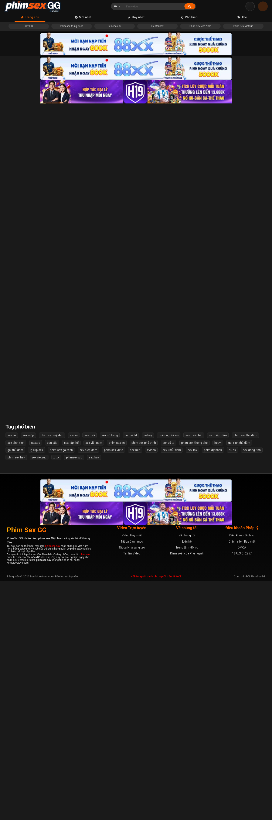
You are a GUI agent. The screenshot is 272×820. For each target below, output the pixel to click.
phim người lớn (168, 674)
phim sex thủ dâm (245, 674)
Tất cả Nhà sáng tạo (132, 787)
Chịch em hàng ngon (237, 295)
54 (157, 651)
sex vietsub (39, 696)
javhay (148, 674)
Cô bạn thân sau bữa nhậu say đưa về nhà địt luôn (102, 161)
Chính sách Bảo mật (242, 780)
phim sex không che (194, 682)
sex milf (135, 689)
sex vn (11, 674)
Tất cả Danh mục (132, 780)
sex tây (192, 689)
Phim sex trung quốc (71, 26)
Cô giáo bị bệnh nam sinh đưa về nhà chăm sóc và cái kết (35, 430)
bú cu (232, 689)
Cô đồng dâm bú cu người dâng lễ (170, 631)
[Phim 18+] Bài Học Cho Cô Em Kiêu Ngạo (34, 564)
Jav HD (29, 26)
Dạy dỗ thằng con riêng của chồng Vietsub (35, 363)
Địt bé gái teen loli (237, 228)
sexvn (74, 674)
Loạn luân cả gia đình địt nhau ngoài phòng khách (34, 228)
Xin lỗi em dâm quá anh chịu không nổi (237, 363)
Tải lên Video (131, 793)
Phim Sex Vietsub (243, 26)
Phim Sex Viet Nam (200, 26)
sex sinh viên (15, 682)
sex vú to (168, 682)
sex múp (28, 674)
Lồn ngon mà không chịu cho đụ (170, 363)
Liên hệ (187, 780)
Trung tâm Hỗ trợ (187, 787)
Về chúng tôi (187, 774)
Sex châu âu (115, 26)
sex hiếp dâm (218, 674)
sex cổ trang (110, 674)
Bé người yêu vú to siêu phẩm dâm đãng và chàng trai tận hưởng (34, 295)
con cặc (52, 682)
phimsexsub (74, 696)
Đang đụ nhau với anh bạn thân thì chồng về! (34, 497)
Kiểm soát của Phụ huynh (187, 793)
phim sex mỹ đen (52, 674)
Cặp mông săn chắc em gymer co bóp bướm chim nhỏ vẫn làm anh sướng (102, 430)
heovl (217, 682)
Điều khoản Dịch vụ (242, 774)
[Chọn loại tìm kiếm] (117, 6)
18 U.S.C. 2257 (242, 793)
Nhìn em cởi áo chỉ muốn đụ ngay (34, 631)
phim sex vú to (113, 689)
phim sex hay (16, 696)
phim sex (85, 793)
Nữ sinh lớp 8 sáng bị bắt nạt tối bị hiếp (170, 430)
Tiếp (171, 651)
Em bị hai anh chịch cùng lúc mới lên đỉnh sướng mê (237, 564)
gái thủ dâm (15, 689)
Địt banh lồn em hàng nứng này (170, 295)
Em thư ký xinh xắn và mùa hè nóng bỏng (102, 497)
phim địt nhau (213, 689)
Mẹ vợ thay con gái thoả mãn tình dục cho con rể (170, 161)
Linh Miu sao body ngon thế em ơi (170, 228)
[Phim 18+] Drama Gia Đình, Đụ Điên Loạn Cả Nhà (169, 564)
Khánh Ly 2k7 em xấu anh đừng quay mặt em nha (102, 362)
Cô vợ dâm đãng (237, 631)
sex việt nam (93, 682)
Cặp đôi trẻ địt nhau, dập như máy (237, 430)
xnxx (56, 696)
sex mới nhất (193, 674)
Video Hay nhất (132, 774)
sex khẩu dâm (172, 689)
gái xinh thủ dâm (239, 682)
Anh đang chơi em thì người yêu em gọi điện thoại (170, 497)
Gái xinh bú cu (102, 228)
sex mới (89, 674)
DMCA (242, 787)
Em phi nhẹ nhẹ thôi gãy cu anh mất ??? (237, 161)
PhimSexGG (258, 815)
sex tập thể (71, 682)
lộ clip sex (36, 689)
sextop (35, 682)
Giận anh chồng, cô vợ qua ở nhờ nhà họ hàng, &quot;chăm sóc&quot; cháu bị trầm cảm (102, 631)
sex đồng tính (252, 689)
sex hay (94, 696)
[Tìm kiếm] (189, 6)
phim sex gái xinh (61, 689)
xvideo (151, 689)
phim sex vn (117, 682)
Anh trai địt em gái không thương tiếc (102, 564)
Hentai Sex (157, 26)
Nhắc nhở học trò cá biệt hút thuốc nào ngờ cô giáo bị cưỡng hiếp (34, 161)
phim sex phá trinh (144, 682)
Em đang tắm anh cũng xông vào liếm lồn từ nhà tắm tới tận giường (102, 295)
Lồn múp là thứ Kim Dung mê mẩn (237, 497)
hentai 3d (131, 674)
